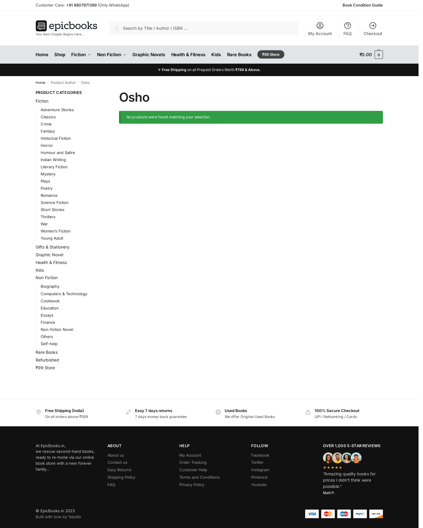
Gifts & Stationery (52, 246)
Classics (48, 116)
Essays (47, 315)
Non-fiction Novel (57, 329)
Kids (40, 270)
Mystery (48, 174)
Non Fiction (47, 277)
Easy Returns (119, 469)
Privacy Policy (191, 484)
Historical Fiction (56, 138)
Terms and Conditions (199, 477)
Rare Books (47, 352)
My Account (320, 28)
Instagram (260, 469)
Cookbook (50, 300)
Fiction (42, 100)
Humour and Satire (58, 152)
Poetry (47, 188)
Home (40, 83)
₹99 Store (45, 367)
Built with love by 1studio (58, 516)
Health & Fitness (51, 262)
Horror (47, 145)
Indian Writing (53, 159)
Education (50, 308)
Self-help (49, 343)
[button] (371, 55)
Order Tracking (193, 462)
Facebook (260, 455)
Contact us (117, 462)
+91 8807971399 (81, 5)
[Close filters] (96, 93)
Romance (49, 195)
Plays (45, 181)
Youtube (259, 484)
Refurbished (47, 359)
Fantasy (48, 131)
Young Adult (52, 238)
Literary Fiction (54, 166)
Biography (50, 286)
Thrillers (48, 216)
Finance (48, 322)
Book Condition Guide (363, 5)
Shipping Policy (121, 477)
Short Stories (52, 209)
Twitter (257, 462)
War (44, 223)
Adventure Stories (57, 109)
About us (115, 455)
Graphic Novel (49, 254)
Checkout (373, 28)
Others (47, 336)
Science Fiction (55, 202)
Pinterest (259, 477)
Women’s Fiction (56, 231)
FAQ (347, 28)
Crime (46, 124)
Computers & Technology (64, 293)
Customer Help (193, 469)
